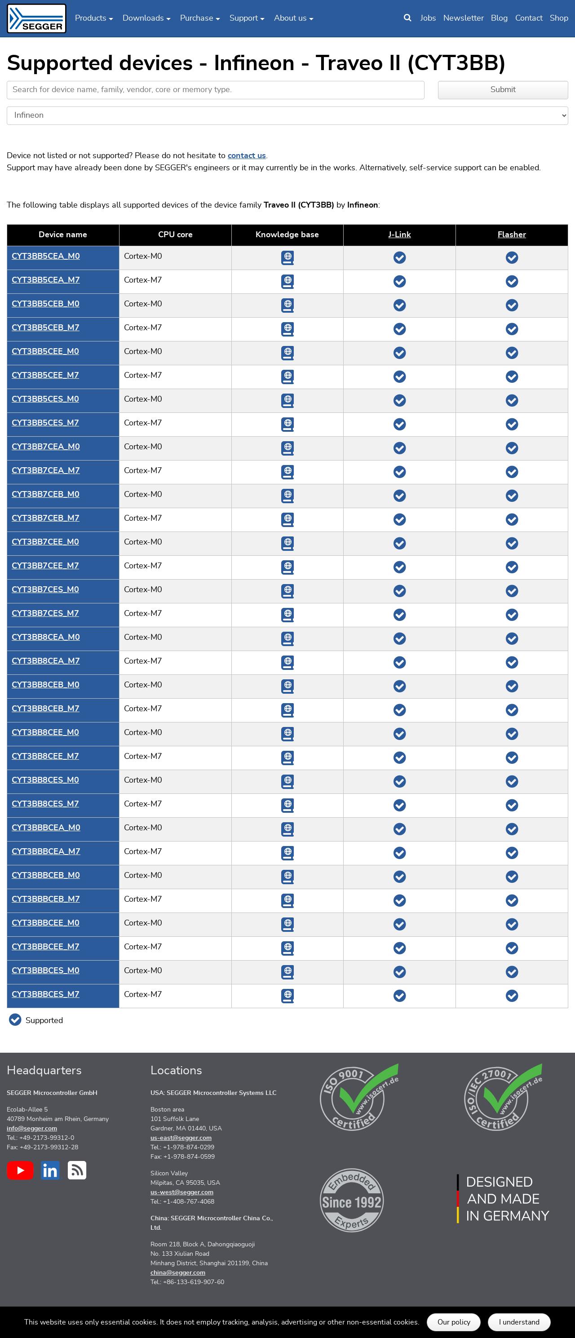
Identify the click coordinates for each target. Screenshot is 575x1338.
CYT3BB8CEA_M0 (46, 638)
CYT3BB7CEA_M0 (46, 447)
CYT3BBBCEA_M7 (46, 852)
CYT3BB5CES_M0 (45, 399)
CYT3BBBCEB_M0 (46, 876)
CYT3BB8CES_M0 (45, 780)
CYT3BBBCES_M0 (46, 971)
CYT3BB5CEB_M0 (46, 304)
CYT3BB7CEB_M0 (46, 495)
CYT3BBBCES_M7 (46, 995)
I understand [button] (519, 1322)
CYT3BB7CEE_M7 (45, 566)
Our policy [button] (454, 1322)
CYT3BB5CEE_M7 (45, 376)
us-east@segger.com (181, 1138)
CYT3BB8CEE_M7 (45, 757)
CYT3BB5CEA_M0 (46, 257)
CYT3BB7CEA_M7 (46, 471)
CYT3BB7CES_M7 (45, 614)
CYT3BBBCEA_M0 (46, 828)
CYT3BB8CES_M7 (45, 804)
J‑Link (400, 235)
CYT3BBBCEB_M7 (46, 899)
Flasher (512, 235)
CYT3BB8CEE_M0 (45, 733)
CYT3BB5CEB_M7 (46, 328)
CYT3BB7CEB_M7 (46, 518)
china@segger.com (177, 1273)
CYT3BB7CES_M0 (45, 590)
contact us (247, 156)
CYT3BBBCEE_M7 (46, 947)
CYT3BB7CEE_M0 (45, 542)
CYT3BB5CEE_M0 (45, 352)
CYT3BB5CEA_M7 (46, 280)
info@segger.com (32, 1128)
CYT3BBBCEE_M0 (46, 923)
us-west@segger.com (181, 1192)
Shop (559, 18)
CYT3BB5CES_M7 (45, 423)
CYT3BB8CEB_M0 (46, 685)
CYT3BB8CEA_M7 (46, 661)
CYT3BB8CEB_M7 (46, 709)
